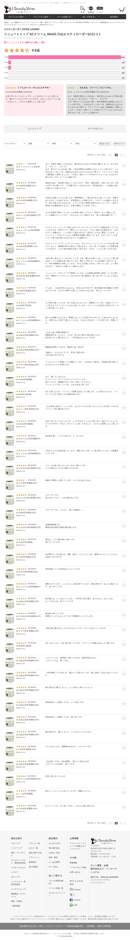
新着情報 (73, 863)
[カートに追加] (124, 165)
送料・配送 (53, 857)
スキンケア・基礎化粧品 (99, 22)
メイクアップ (16, 848)
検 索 (82, 12)
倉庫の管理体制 (104, 926)
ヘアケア (14, 872)
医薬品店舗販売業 (75, 926)
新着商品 (91, 12)
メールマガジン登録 (78, 867)
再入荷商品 (33, 867)
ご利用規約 (90, 926)
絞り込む (106, 143)
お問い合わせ (75, 872)
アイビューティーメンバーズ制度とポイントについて (78, 846)
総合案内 (114, 17)
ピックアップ (34, 128)
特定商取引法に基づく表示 (31, 926)
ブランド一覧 (34, 843)
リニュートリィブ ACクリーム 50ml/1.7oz (33, 25)
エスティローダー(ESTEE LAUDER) (76, 22)
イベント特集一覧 (56, 888)
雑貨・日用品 (16, 901)
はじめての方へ (55, 843)
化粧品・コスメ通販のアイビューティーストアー (21, 22)
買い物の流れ (54, 848)
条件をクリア (119, 144)
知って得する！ (89, 17)
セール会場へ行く (65, 17)
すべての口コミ (95, 128)
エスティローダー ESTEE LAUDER (21, 29)
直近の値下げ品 (35, 853)
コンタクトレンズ (18, 889)
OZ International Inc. (66, 936)
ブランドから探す (40, 17)
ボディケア (15, 877)
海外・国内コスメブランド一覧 (51, 22)
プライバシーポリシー (55, 926)
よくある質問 (54, 862)
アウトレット (34, 857)
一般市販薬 (15, 906)
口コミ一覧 (33, 848)
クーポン (100, 12)
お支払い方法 (54, 853)
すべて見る (53, 867)
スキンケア (15, 843)
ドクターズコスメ (18, 868)
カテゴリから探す (16, 17)
